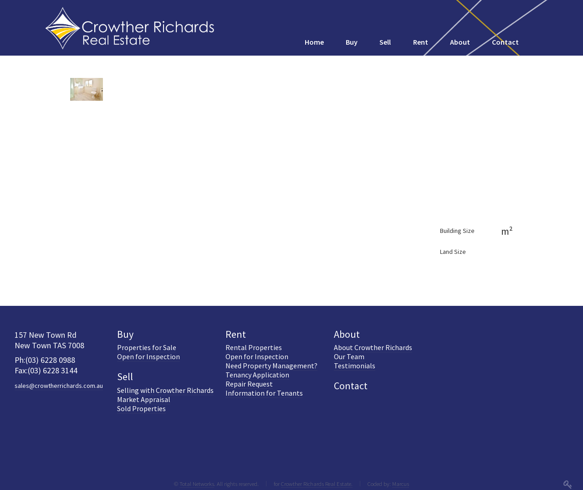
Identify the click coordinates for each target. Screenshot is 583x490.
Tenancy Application (257, 374)
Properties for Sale (146, 347)
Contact (351, 385)
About (347, 334)
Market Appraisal (143, 399)
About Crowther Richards (373, 347)
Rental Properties (253, 347)
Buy (125, 334)
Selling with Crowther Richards (165, 390)
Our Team (349, 356)
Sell (125, 376)
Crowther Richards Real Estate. (317, 483)
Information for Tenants (264, 392)
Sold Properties (141, 408)
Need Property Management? (271, 365)
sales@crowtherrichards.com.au (59, 386)
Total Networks (196, 483)
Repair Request (249, 383)
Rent (235, 334)
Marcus (400, 483)
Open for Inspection (148, 356)
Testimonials (354, 365)
